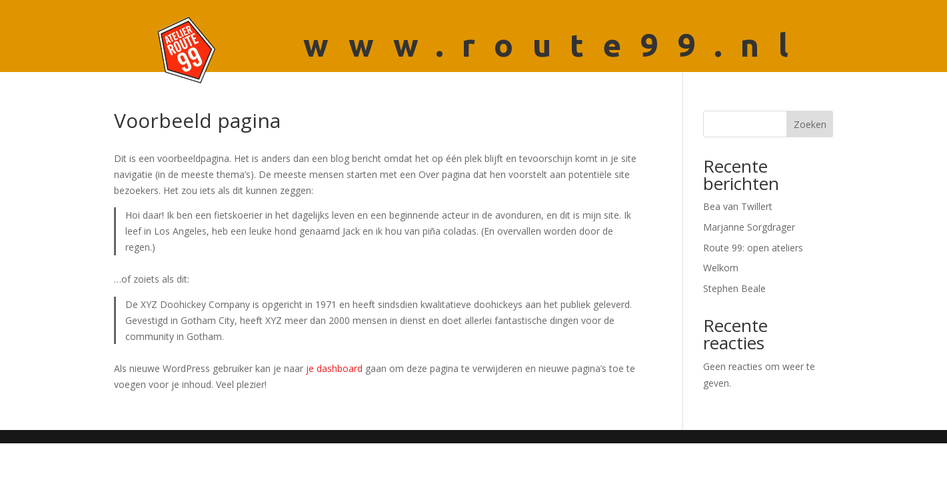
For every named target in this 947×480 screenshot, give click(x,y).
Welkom (720, 267)
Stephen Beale (734, 288)
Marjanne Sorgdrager (749, 227)
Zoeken (810, 124)
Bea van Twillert (737, 206)
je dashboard (334, 368)
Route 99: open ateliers (753, 247)
